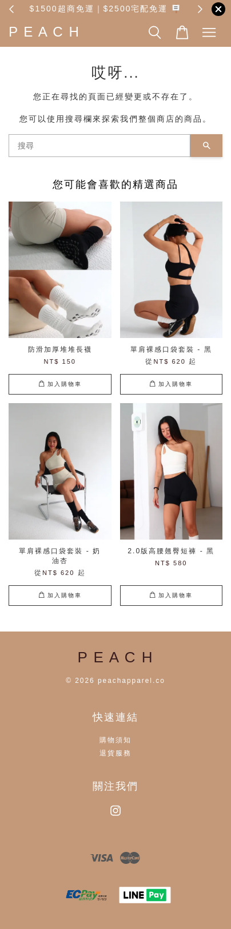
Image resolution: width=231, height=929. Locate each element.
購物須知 (115, 740)
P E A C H (44, 31)
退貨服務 (115, 753)
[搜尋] (99, 145)
